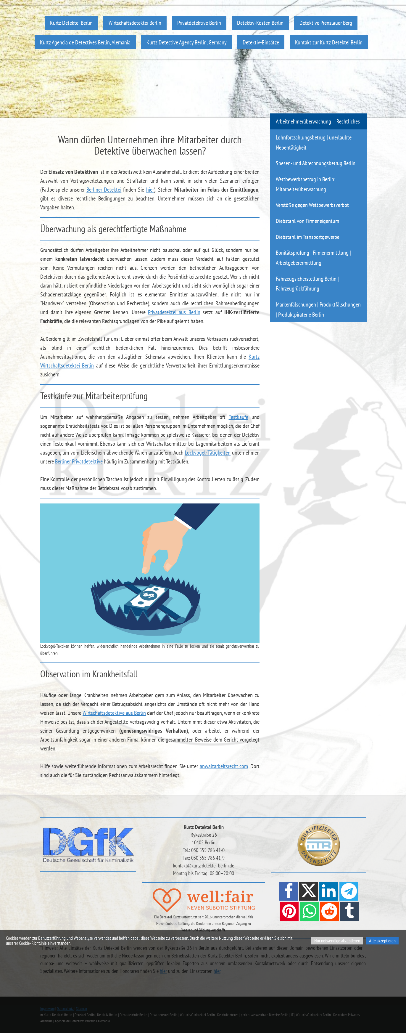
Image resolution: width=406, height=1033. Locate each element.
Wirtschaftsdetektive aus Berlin (114, 713)
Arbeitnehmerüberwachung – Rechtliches (318, 121)
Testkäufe (238, 417)
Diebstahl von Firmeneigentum (307, 220)
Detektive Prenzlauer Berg (325, 22)
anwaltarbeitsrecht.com (224, 766)
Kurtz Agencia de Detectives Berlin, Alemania (85, 42)
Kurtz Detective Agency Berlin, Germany (186, 42)
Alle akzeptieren (382, 941)
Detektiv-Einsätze (261, 42)
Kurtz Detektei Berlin (71, 22)
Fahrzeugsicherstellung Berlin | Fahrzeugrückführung (307, 283)
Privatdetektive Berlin (199, 22)
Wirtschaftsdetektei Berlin (135, 22)
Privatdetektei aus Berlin (174, 312)
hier (150, 189)
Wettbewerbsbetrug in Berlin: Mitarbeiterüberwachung (305, 184)
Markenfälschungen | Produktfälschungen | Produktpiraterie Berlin (318, 309)
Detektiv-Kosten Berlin (260, 22)
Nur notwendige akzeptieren (337, 941)
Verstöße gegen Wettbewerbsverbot (312, 204)
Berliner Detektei (103, 189)
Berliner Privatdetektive (79, 461)
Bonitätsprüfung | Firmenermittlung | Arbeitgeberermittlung (313, 257)
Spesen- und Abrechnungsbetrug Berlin (315, 163)
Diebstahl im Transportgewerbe (307, 236)
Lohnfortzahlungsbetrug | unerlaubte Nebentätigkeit (314, 142)
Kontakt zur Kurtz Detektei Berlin (328, 42)
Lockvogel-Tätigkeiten (208, 452)
